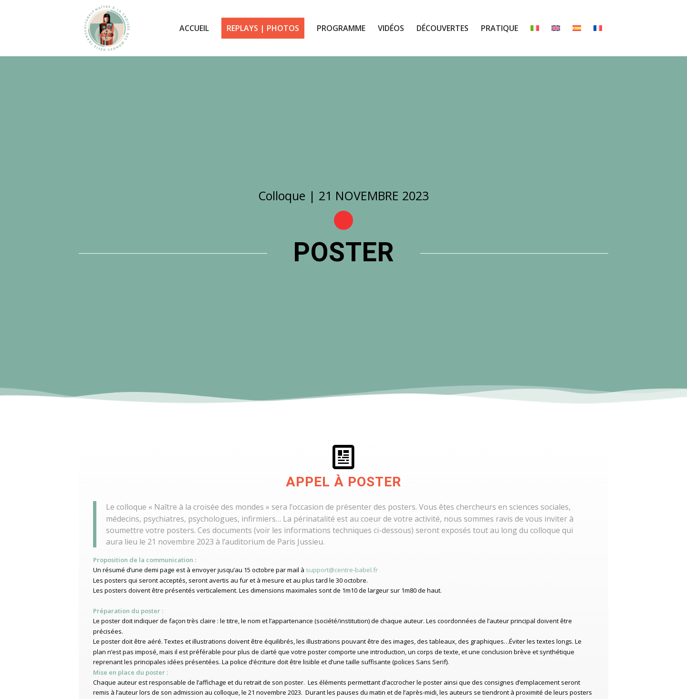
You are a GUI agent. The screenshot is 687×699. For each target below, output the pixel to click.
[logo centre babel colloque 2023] (107, 28)
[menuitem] (194, 28)
